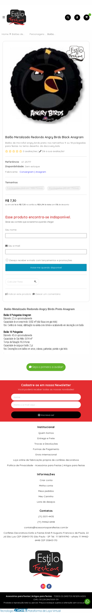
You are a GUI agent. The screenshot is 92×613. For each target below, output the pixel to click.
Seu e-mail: (12, 245)
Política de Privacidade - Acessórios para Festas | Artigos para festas (46, 465)
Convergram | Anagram (33, 171)
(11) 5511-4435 (46, 516)
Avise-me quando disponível (46, 267)
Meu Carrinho (46, 496)
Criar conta (46, 480)
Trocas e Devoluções (46, 443)
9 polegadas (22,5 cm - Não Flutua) (25, 188)
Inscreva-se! (46, 415)
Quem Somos (46, 432)
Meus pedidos (46, 490)
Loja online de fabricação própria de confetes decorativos (46, 459)
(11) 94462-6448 (46, 521)
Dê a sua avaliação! (51, 151)
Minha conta (46, 485)
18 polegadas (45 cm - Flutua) (64, 188)
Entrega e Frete (46, 438)
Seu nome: (11, 229)
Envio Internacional (46, 454)
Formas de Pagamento (46, 449)
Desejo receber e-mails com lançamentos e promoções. (41, 260)
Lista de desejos (46, 501)
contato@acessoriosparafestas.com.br (46, 527)
